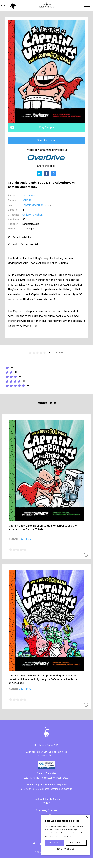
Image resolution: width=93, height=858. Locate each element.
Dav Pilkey (28, 195)
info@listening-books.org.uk (55, 778)
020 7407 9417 (31, 778)
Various (26, 200)
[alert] (65, 835)
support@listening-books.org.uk (56, 789)
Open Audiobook (46, 140)
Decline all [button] (76, 843)
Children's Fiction (32, 215)
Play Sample (46, 127)
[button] (87, 5)
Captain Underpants (34, 205)
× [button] (87, 817)
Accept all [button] (54, 843)
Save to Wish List (20, 237)
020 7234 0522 (29, 789)
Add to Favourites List (23, 244)
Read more (66, 836)
